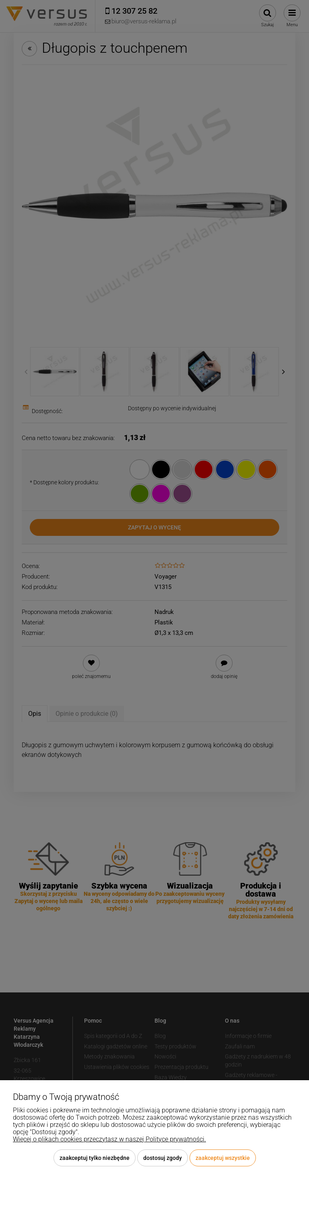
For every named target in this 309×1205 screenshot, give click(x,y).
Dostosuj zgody (162, 1158)
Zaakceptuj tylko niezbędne (95, 1158)
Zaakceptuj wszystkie (223, 1158)
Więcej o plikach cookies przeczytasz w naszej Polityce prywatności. (109, 1139)
